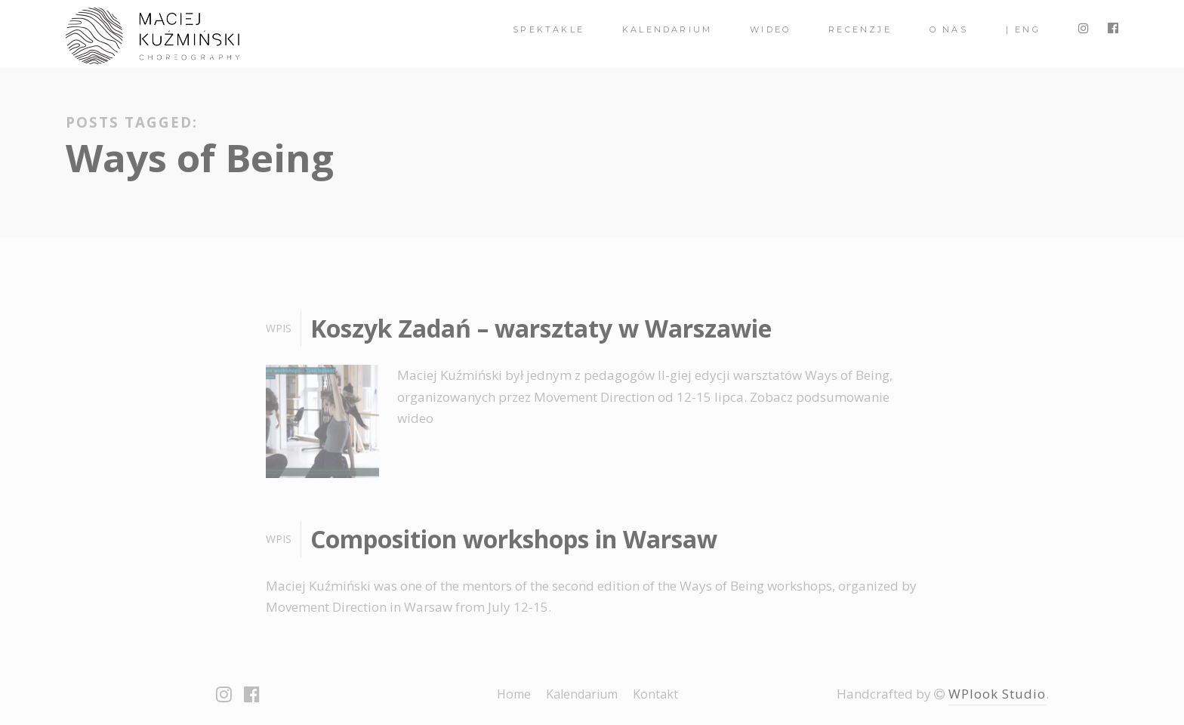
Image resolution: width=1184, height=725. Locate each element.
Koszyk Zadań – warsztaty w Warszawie (541, 328)
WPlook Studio (997, 693)
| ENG (1023, 29)
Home (514, 694)
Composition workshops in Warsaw (513, 539)
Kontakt (655, 694)
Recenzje (860, 29)
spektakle (548, 29)
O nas (949, 29)
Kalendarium (667, 29)
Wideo (770, 29)
